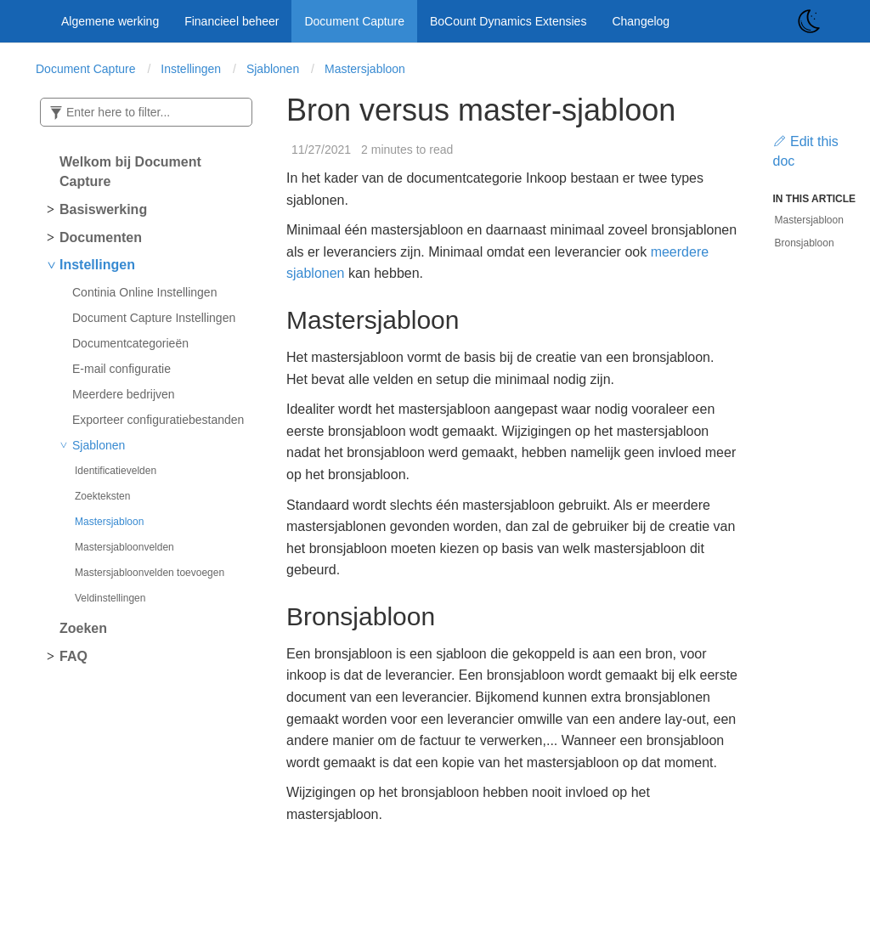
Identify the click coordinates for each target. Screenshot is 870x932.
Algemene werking (110, 21)
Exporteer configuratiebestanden (158, 419)
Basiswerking (103, 209)
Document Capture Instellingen (153, 318)
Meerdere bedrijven (123, 394)
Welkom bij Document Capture (130, 172)
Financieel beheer (231, 21)
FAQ (73, 656)
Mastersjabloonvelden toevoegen (149, 573)
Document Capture (354, 21)
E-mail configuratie (121, 369)
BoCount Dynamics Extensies (508, 21)
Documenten (100, 237)
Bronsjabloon (804, 243)
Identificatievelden (115, 471)
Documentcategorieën (130, 343)
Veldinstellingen (110, 598)
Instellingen (191, 69)
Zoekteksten (102, 496)
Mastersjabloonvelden (124, 547)
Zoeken (83, 628)
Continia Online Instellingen (144, 292)
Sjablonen (272, 69)
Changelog (640, 21)
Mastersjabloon (365, 69)
